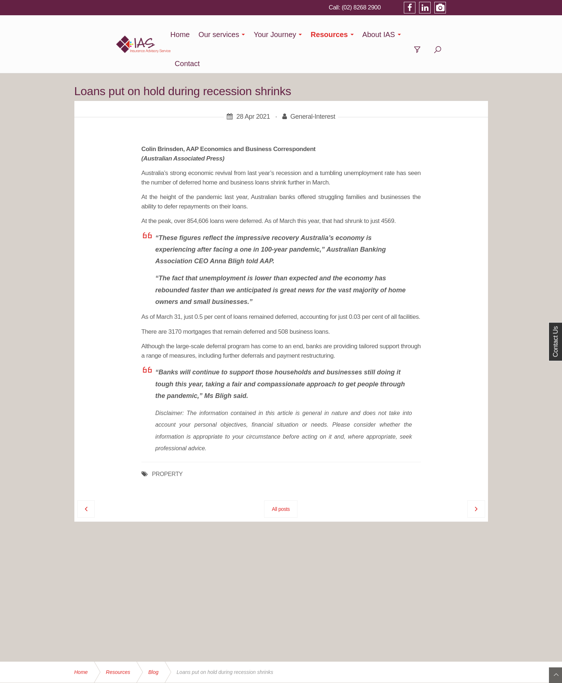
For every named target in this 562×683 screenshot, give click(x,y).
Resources (341, 34)
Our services (231, 34)
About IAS (391, 34)
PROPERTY (167, 445)
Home (192, 34)
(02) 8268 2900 (401, 7)
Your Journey (287, 34)
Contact (434, 34)
